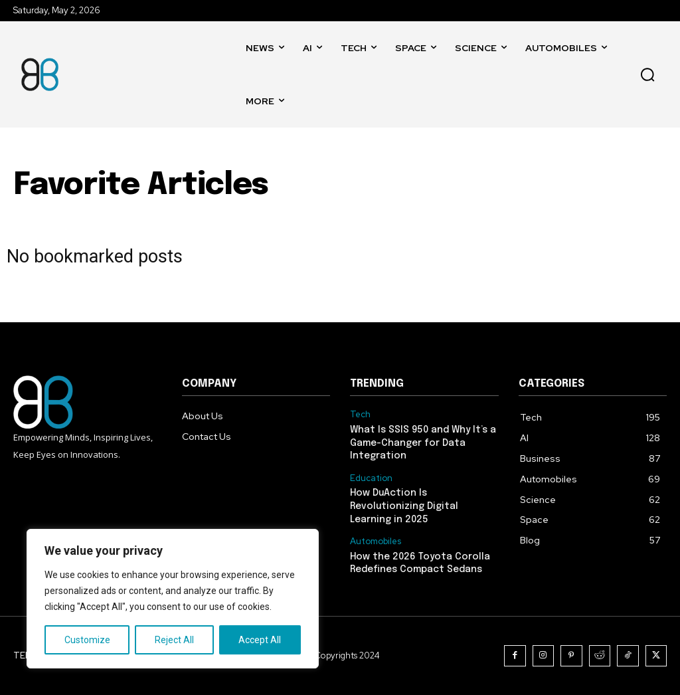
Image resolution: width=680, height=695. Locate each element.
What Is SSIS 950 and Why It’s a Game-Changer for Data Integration (423, 442)
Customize (87, 640)
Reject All (174, 640)
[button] (647, 74)
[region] (173, 598)
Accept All (259, 640)
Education (371, 478)
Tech (360, 414)
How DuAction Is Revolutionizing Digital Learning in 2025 (404, 506)
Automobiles (375, 541)
